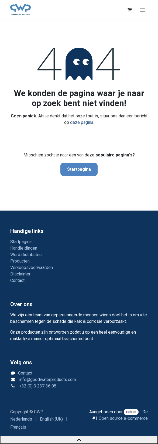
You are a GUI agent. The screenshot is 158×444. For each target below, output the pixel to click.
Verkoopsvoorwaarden (31, 267)
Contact (17, 280)
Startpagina (79, 169)
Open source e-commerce (123, 418)
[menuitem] (21, 419)
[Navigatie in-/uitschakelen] (142, 9)
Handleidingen (23, 248)
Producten (20, 261)
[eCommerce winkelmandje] (129, 9)
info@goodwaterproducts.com (47, 379)
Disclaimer (20, 274)
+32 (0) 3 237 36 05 (37, 386)
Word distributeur (26, 254)
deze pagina (81, 122)
